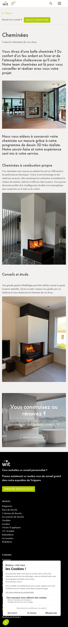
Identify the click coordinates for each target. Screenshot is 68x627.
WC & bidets (8, 531)
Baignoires (7, 506)
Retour (7, 13)
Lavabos (6, 523)
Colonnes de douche (12, 513)
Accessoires (7, 538)
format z (17, 617)
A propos (6, 559)
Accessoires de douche (13, 516)
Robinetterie (8, 534)
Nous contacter (34, 437)
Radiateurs (7, 541)
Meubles (6, 520)
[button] (59, 3)
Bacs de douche (9, 509)
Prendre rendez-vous (18, 488)
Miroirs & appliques (11, 527)
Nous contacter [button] (37, 19)
